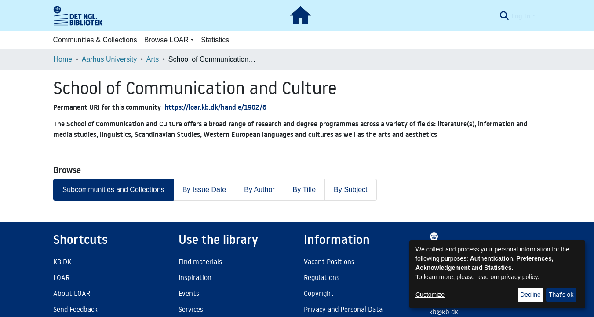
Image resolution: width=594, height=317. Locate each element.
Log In (520, 16)
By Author (259, 189)
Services (191, 309)
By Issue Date (204, 189)
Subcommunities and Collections (113, 189)
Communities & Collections (95, 40)
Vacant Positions (329, 261)
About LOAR (71, 293)
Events (189, 293)
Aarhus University (109, 59)
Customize (430, 294)
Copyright (319, 293)
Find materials (200, 261)
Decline (530, 294)
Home (63, 59)
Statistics (215, 40)
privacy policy (519, 276)
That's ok (561, 294)
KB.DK (62, 261)
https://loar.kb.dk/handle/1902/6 (215, 107)
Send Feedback (75, 309)
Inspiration (195, 277)
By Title (304, 189)
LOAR (61, 277)
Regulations (321, 277)
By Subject (350, 189)
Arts (152, 59)
